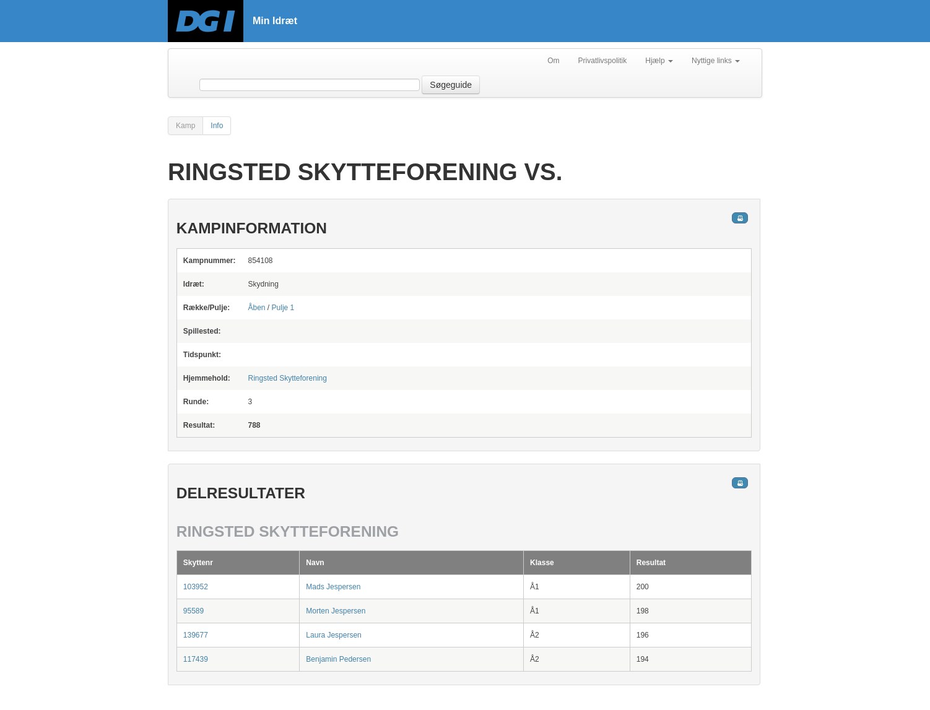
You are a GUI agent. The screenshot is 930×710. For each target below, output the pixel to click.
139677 (195, 635)
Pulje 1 (283, 307)
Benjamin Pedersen (338, 659)
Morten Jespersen (335, 611)
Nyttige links (716, 60)
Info (217, 125)
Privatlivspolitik (602, 60)
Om (553, 60)
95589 (193, 611)
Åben (256, 307)
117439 (195, 659)
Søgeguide (451, 85)
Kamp (185, 125)
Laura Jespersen (333, 635)
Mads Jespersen (333, 586)
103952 (195, 586)
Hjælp (659, 60)
